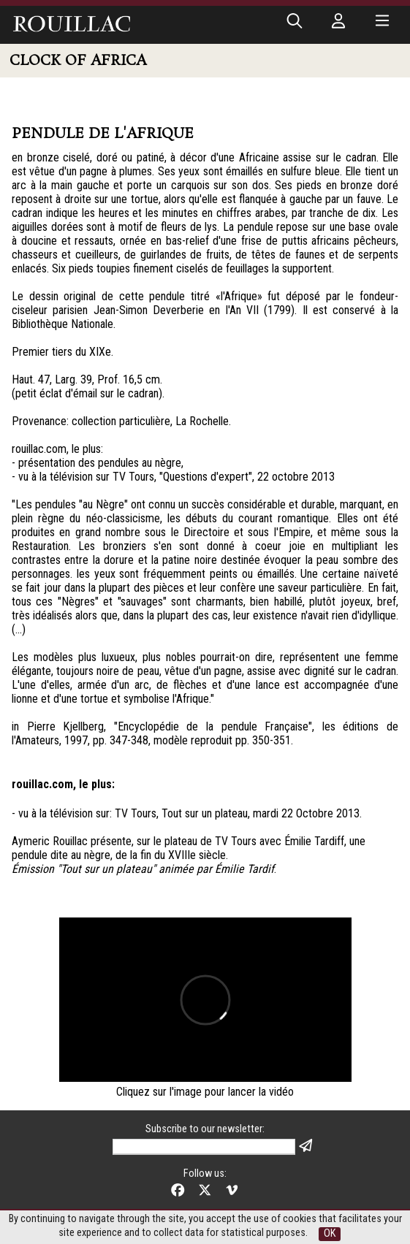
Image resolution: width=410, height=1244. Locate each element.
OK (329, 1233)
